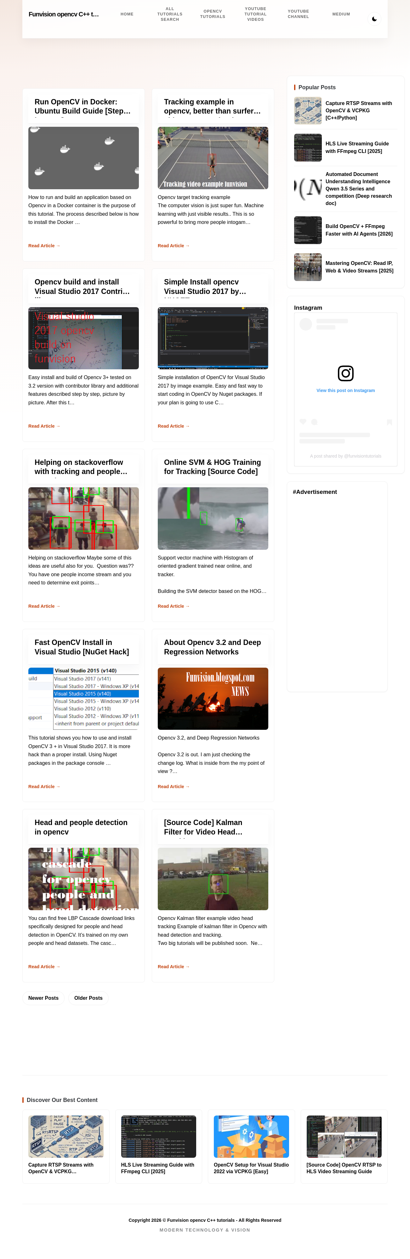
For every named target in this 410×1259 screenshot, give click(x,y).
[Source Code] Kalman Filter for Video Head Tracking (203, 831)
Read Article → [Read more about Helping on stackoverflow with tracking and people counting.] (44, 606)
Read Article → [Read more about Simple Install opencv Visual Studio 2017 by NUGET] (174, 426)
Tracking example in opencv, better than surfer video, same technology (208, 111)
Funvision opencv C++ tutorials (71, 14)
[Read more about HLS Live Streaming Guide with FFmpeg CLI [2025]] (158, 1137)
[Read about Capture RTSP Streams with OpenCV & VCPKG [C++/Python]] (308, 111)
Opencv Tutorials (212, 14)
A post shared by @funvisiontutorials (346, 456)
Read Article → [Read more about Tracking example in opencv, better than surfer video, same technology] (174, 245)
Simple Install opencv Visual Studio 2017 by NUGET (201, 291)
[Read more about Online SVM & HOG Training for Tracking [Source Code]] (213, 518)
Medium (341, 14)
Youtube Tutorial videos (255, 14)
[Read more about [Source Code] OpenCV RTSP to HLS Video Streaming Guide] (344, 1137)
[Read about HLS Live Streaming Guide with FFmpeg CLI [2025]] (308, 147)
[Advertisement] (337, 591)
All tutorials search (170, 14)
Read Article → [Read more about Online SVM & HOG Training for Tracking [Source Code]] (174, 606)
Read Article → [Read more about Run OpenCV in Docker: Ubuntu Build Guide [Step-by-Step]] (44, 245)
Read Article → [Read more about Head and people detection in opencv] (44, 966)
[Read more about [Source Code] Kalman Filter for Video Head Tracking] (213, 879)
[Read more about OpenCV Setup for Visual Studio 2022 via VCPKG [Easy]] (251, 1137)
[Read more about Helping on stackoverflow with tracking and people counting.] (83, 518)
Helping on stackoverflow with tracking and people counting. (79, 471)
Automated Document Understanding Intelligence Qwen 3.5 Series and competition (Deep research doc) (359, 189)
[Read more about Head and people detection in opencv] (83, 879)
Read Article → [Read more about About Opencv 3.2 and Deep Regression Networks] (174, 786)
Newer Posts (43, 998)
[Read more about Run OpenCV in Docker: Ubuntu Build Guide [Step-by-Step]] (83, 158)
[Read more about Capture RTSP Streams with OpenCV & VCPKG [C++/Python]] (66, 1137)
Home (127, 14)
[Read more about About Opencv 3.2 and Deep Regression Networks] (213, 699)
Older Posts (88, 998)
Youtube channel (298, 14)
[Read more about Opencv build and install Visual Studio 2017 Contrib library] (83, 338)
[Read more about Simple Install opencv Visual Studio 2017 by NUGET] (213, 338)
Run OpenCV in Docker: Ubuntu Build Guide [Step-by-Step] (80, 111)
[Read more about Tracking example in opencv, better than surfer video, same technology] (213, 158)
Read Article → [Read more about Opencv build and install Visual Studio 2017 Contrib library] (44, 426)
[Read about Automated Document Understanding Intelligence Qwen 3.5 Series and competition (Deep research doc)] (308, 189)
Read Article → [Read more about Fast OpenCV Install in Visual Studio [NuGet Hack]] (44, 786)
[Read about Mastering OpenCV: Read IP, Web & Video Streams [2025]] (308, 267)
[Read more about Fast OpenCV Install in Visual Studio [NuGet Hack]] (83, 699)
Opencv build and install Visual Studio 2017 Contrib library (81, 291)
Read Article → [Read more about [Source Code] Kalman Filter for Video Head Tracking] (174, 966)
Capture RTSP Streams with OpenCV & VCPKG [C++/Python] (359, 110)
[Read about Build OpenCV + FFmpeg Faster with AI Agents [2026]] (308, 230)
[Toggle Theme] (374, 19)
